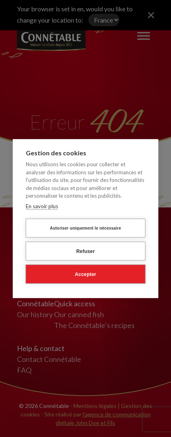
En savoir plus (42, 206)
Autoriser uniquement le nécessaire (85, 228)
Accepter (85, 274)
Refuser (85, 251)
